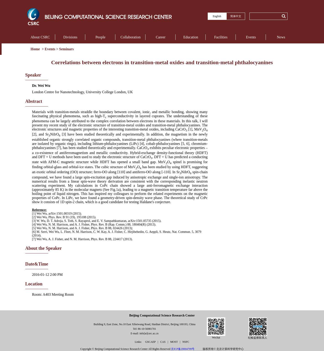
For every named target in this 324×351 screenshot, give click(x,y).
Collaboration (131, 37)
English (217, 16)
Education (190, 37)
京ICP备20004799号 (182, 349)
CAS (163, 341)
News (281, 37)
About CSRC (40, 37)
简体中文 (235, 16)
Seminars (66, 49)
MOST (174, 341)
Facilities (221, 37)
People (101, 37)
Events (251, 37)
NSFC (185, 341)
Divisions (70, 37)
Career (161, 37)
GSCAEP (150, 341)
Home (36, 49)
